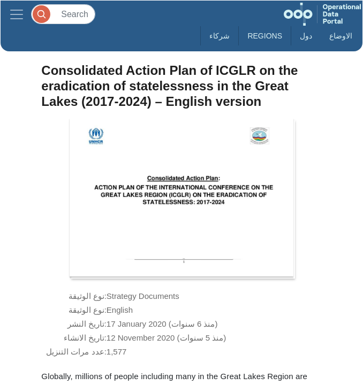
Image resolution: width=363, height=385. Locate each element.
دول (306, 36)
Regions (264, 36)
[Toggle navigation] (16, 14)
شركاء (219, 36)
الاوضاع (340, 36)
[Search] (63, 14)
